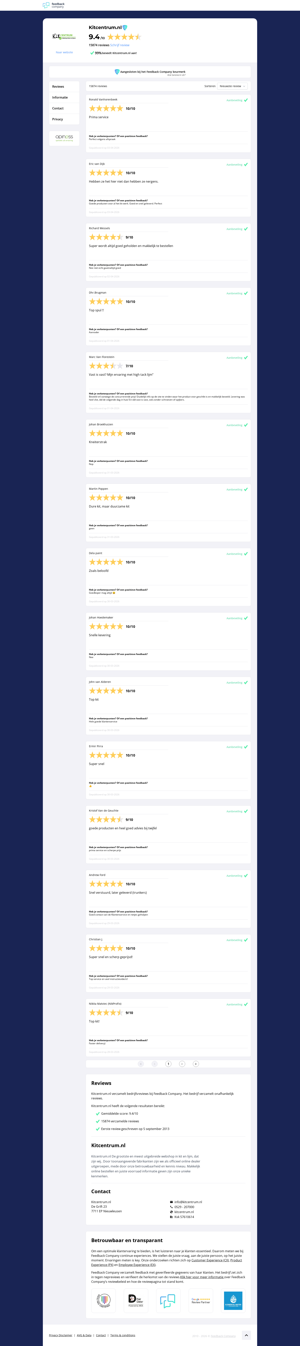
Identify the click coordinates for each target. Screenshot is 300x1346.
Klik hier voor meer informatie (202, 1277)
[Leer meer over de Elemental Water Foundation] (233, 1301)
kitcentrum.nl (184, 1212)
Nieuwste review (233, 86)
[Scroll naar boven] (246, 1335)
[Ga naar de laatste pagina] (196, 1064)
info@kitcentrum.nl (188, 1202)
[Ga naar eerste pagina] (141, 1064)
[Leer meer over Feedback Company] (168, 1301)
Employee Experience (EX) (137, 1265)
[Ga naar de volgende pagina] (182, 1064)
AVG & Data (84, 1335)
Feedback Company (223, 1336)
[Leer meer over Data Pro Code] (103, 1301)
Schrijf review (119, 45)
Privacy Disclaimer (60, 1335)
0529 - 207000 (184, 1207)
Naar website (64, 52)
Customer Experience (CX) (210, 1260)
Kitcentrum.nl (105, 27)
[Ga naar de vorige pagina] (155, 1064)
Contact (101, 1335)
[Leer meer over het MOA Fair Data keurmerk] (136, 1301)
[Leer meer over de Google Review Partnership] (201, 1301)
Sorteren (210, 86)
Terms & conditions (122, 1335)
